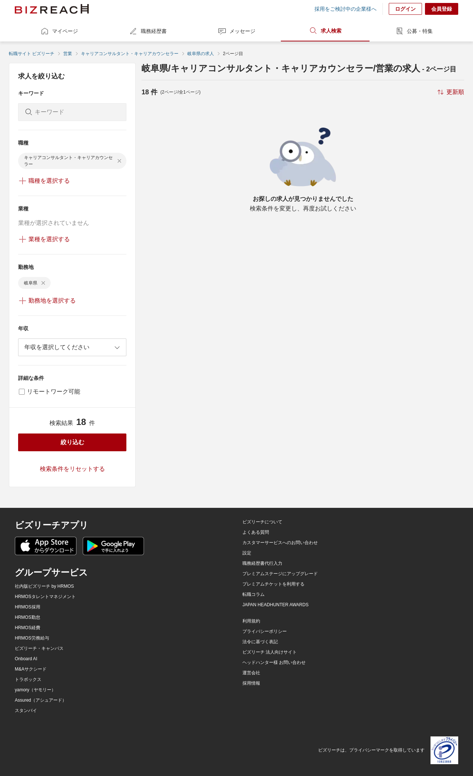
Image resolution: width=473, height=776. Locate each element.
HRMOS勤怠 (27, 617)
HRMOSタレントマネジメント (45, 596)
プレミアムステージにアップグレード (280, 573)
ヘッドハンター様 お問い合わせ (274, 662)
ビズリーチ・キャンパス (39, 648)
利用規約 (251, 621)
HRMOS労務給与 (32, 638)
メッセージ (236, 31)
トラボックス (28, 679)
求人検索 (325, 30)
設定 (246, 553)
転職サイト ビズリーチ (31, 53)
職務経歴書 (148, 31)
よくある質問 (255, 532)
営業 (67, 53)
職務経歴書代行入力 (262, 563)
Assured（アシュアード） (41, 700)
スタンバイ (26, 710)
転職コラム (253, 594)
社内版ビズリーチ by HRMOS (44, 586)
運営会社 (251, 673)
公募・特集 (414, 31)
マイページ (59, 31)
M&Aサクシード (31, 669)
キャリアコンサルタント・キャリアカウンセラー (129, 53)
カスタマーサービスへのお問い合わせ (280, 542)
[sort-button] (450, 92)
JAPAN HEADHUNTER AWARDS (275, 605)
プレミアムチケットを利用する (273, 584)
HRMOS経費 (27, 627)
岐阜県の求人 (200, 53)
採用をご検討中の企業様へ (345, 8)
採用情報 (251, 683)
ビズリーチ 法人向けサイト (269, 652)
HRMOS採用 (27, 607)
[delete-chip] (119, 160)
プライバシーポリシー (264, 631)
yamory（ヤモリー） (35, 690)
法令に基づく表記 (260, 642)
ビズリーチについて (262, 522)
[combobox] (72, 347)
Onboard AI (26, 659)
